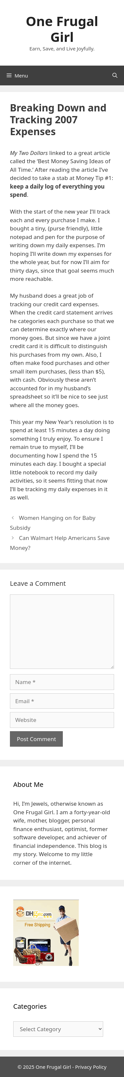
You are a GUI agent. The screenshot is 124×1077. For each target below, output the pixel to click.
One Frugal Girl (62, 29)
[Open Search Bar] (115, 75)
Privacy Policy (90, 1066)
